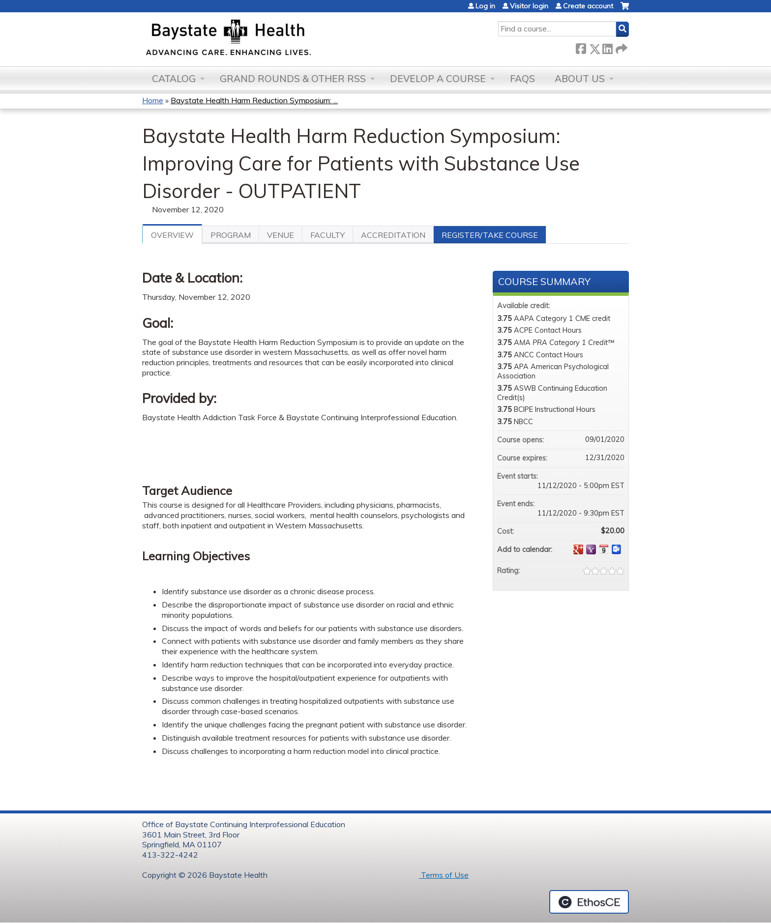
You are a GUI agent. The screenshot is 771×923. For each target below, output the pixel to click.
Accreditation (393, 235)
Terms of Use (444, 875)
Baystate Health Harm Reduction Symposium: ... (254, 100)
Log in (485, 5)
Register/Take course (490, 235)
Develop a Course (438, 79)
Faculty (327, 235)
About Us (580, 79)
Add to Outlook (617, 549)
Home (152, 100)
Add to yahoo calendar (591, 549)
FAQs (522, 79)
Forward (620, 47)
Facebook (581, 47)
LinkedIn (607, 47)
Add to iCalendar (604, 549)
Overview (172, 235)
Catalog (174, 79)
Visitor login (529, 5)
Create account (588, 5)
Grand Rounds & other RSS (293, 79)
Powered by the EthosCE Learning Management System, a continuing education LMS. (589, 902)
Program (230, 235)
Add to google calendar (578, 549)
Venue (280, 235)
